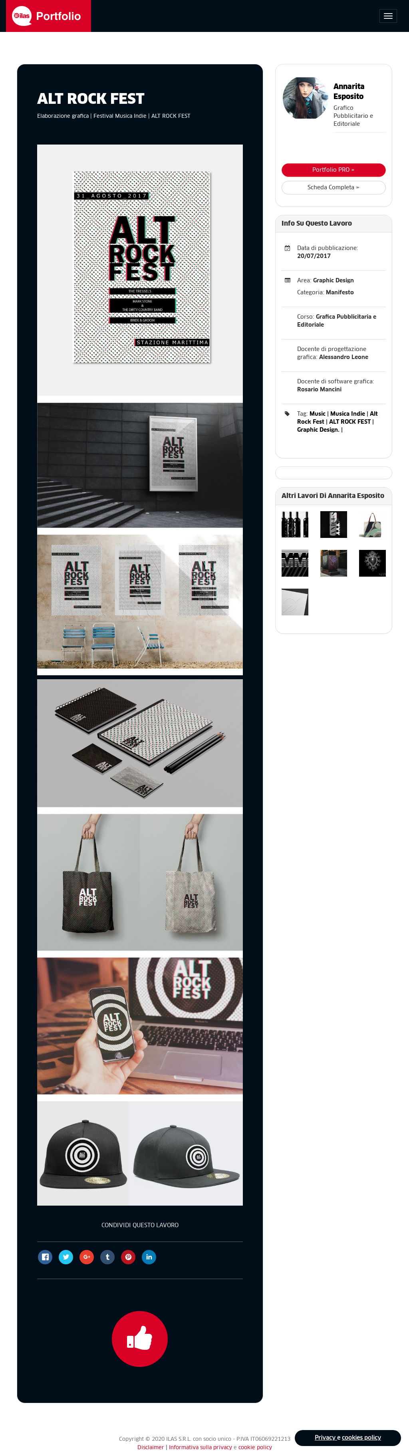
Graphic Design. (318, 430)
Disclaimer (150, 1447)
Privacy (326, 1438)
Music (318, 414)
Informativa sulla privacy (201, 1447)
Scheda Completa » (333, 187)
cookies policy (361, 1438)
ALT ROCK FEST (350, 422)
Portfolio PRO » (333, 170)
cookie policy (255, 1447)
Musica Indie (347, 414)
